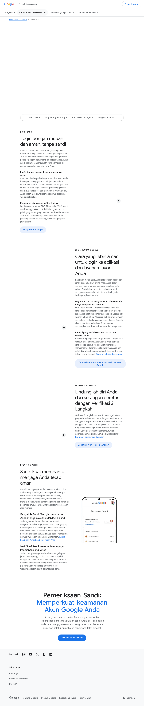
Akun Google (132, 4)
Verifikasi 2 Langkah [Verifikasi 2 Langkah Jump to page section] (82, 117)
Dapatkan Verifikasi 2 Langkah (93, 445)
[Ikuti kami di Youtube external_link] (31, 654)
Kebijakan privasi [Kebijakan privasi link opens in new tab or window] (67, 698)
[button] (118, 201)
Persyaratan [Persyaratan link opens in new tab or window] (85, 698)
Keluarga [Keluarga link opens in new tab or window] (13, 673)
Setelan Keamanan (90, 12)
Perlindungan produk (62, 12)
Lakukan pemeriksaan (72, 637)
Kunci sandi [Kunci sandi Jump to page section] (34, 117)
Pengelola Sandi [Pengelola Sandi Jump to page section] (106, 117)
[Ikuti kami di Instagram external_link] (24, 654)
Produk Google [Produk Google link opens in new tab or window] (48, 698)
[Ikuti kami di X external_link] (37, 654)
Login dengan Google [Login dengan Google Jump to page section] (56, 117)
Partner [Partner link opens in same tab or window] (13, 684)
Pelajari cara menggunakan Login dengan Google (100, 363)
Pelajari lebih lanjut (33, 229)
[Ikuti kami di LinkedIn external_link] (51, 654)
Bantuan (129, 698)
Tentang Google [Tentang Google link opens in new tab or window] (30, 698)
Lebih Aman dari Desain (32, 12)
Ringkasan (10, 12)
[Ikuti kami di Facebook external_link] (44, 654)
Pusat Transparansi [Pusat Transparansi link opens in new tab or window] (18, 678)
